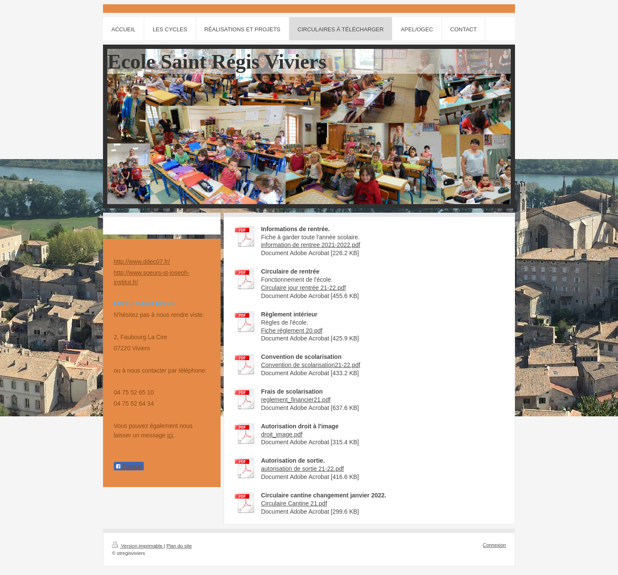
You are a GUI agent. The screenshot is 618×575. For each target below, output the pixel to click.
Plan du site (179, 545)
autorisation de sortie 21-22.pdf (302, 468)
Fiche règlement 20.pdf (291, 330)
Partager (128, 467)
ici (170, 435)
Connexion (494, 545)
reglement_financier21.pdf (295, 399)
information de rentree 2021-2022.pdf (310, 244)
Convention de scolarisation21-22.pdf (310, 364)
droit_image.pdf (282, 434)
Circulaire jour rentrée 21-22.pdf (303, 287)
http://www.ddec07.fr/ (142, 261)
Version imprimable (138, 545)
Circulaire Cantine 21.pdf (294, 503)
